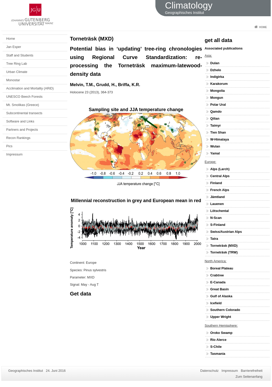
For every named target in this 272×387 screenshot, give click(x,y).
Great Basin (219, 289)
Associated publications (224, 48)
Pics (9, 146)
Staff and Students (19, 55)
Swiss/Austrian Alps (226, 232)
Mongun (216, 98)
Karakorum (219, 84)
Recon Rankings (18, 138)
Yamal (215, 153)
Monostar (13, 80)
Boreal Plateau (221, 268)
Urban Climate (16, 72)
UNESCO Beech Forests (24, 96)
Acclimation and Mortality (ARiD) (30, 88)
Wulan (215, 146)
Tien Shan (218, 132)
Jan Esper (13, 47)
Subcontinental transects (24, 113)
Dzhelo (215, 70)
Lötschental (219, 211)
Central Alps (219, 176)
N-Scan (215, 218)
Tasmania (217, 354)
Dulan (214, 63)
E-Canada (217, 282)
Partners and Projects (22, 129)
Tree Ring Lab (16, 63)
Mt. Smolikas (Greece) (22, 105)
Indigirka (217, 77)
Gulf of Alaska (221, 296)
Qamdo (215, 111)
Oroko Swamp (221, 333)
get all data (218, 40)
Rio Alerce (218, 340)
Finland (216, 183)
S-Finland (217, 225)
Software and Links (20, 121)
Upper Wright (220, 317)
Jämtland (217, 197)
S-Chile (215, 347)
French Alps (219, 190)
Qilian (214, 118)
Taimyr (215, 125)
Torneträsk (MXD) (223, 246)
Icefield (215, 303)
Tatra (214, 239)
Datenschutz (209, 371)
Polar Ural (218, 104)
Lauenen (217, 204)
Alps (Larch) (219, 169)
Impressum (14, 154)
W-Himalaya (219, 139)
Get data (80, 294)
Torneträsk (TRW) (223, 252)
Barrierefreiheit (251, 371)
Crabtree (217, 275)
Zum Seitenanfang (248, 376)
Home (263, 27)
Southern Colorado (225, 310)
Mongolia (217, 91)
